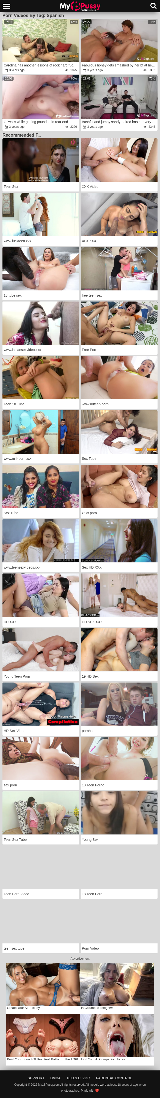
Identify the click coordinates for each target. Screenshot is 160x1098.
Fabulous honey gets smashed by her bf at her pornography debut (119, 65)
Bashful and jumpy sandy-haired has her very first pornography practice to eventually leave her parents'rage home (119, 122)
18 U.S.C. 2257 (78, 1078)
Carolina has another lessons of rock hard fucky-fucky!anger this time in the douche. (41, 65)
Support (36, 1078)
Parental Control (114, 1078)
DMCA (55, 1078)
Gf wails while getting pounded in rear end (36, 122)
